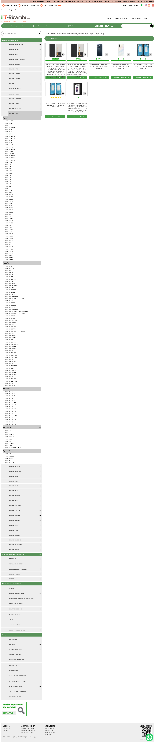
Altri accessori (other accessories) (58, 26)
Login (136, 5)
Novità (109, 25)
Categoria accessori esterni (82, 26)
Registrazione (127, 5)
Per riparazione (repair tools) (33, 26)
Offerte (99, 25)
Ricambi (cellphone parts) (11, 26)
